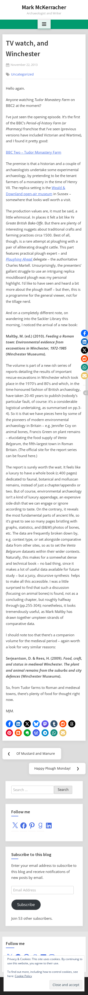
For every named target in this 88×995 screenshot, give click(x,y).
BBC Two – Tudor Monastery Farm (33, 152)
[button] (9, 723)
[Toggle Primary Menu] (44, 24)
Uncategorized (22, 74)
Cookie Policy (23, 976)
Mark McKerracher (44, 7)
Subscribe (26, 904)
